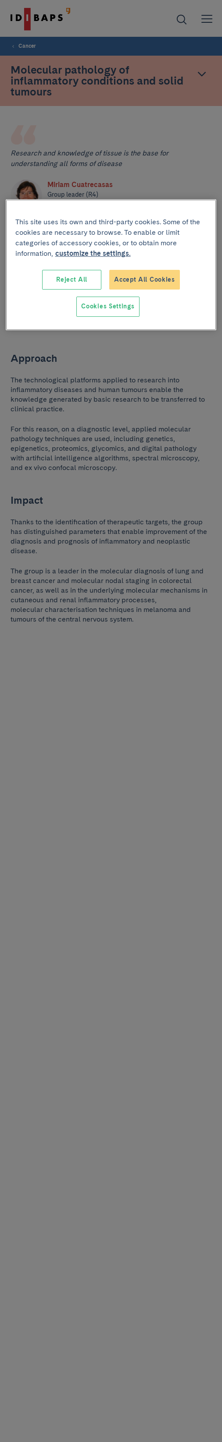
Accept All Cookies (144, 279)
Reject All (71, 279)
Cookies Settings (107, 306)
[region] (111, 264)
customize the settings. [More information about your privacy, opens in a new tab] (93, 253)
